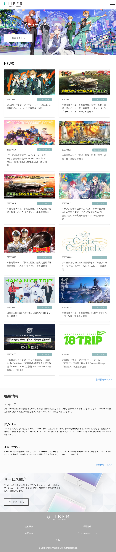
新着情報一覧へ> (104, 379)
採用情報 (87, 526)
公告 (58, 540)
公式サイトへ (18, 38)
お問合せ (29, 533)
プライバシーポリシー (87, 533)
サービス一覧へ (16, 502)
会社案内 (29, 526)
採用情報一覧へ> (104, 465)
